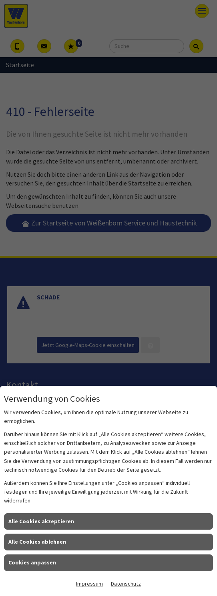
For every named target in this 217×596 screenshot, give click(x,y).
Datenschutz (126, 583)
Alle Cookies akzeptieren (41, 521)
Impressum (89, 583)
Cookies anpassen (32, 562)
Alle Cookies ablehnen (37, 541)
